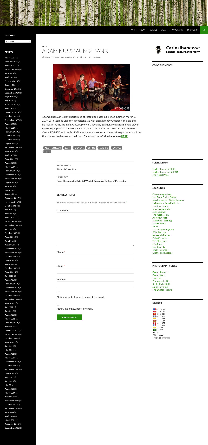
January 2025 (11, 85)
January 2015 (11, 245)
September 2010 (12, 369)
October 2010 (11, 365)
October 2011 (11, 338)
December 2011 (12, 330)
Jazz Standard (159, 223)
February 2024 (11, 104)
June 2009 (9, 412)
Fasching (104, 148)
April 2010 (9, 389)
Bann (67, 148)
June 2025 (9, 73)
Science (153, 30)
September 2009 (12, 408)
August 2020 (10, 151)
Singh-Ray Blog (160, 286)
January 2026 (11, 65)
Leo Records (158, 246)
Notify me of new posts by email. (75, 308)
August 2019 (10, 159)
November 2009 (12, 400)
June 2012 (9, 311)
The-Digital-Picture (162, 289)
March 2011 (10, 358)
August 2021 (10, 143)
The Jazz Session (160, 214)
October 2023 (11, 116)
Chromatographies (161, 194)
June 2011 (9, 346)
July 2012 (9, 307)
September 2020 (12, 147)
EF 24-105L (79, 148)
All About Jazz (159, 217)
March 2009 (10, 420)
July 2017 (9, 209)
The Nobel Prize (160, 174)
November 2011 (12, 334)
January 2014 (11, 264)
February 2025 (11, 81)
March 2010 (10, 393)
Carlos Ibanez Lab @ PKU (165, 171)
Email (61, 265)
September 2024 (12, 93)
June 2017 (9, 213)
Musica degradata (161, 208)
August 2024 (10, 96)
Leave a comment (92, 57)
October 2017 (11, 206)
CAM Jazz (157, 244)
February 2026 (11, 61)
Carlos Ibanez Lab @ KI (163, 169)
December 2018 (12, 174)
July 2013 (9, 276)
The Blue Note (159, 241)
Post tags (9, 35)
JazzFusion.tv (159, 211)
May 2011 (9, 350)
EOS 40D (91, 148)
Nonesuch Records (161, 235)
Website (61, 279)
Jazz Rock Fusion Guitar (164, 197)
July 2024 (9, 100)
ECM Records (159, 232)
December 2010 (12, 361)
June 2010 (9, 381)
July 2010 (9, 377)
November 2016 (12, 221)
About (143, 30)
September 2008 (12, 428)
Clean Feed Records (162, 252)
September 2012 (12, 299)
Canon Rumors (160, 272)
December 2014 (12, 248)
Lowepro (156, 278)
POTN (47, 152)
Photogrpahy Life (161, 281)
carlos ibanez (70, 57)
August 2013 (10, 272)
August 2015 (10, 237)
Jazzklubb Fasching (162, 220)
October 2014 (11, 256)
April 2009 (9, 416)
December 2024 (12, 89)
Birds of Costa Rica (95, 167)
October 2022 (11, 135)
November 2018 (12, 178)
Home (132, 30)
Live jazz (117, 148)
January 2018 (11, 194)
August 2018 (10, 182)
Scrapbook (192, 30)
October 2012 (11, 295)
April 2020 (9, 155)
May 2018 (9, 190)
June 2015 (9, 241)
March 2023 (10, 128)
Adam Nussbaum (53, 148)
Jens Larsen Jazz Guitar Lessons (168, 200)
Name (61, 252)
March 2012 (10, 319)
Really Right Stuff (161, 283)
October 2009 (11, 404)
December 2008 (12, 424)
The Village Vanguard (163, 229)
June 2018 (9, 186)
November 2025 (12, 69)
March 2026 (10, 57)
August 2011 (10, 342)
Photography (176, 30)
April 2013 (9, 280)
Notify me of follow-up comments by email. (80, 296)
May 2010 (9, 385)
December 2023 (12, 112)
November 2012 (12, 291)
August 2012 (10, 303)
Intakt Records (159, 249)
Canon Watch (159, 275)
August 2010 (10, 373)
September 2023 (12, 120)
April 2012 (9, 315)
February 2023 (11, 132)
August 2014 (10, 260)
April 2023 (9, 124)
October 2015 (11, 233)
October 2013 (11, 268)
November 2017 (12, 202)
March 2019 (10, 167)
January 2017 (11, 217)
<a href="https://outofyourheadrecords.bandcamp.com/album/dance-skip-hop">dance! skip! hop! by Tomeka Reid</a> (177, 108)
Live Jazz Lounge (160, 206)
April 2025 (9, 77)
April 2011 (9, 354)
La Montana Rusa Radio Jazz (166, 203)
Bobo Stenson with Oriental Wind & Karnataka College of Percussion (95, 178)
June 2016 (9, 229)
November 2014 (12, 252)
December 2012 (12, 287)
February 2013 (11, 283)
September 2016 (12, 225)
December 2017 (12, 198)
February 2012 (11, 322)
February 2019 (11, 170)
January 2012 (11, 326)
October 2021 (11, 139)
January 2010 (11, 396)
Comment (63, 210)
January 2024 (11, 108)
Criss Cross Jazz (160, 238)
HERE (124, 136)
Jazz (163, 30)
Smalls (155, 226)
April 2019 (9, 163)
